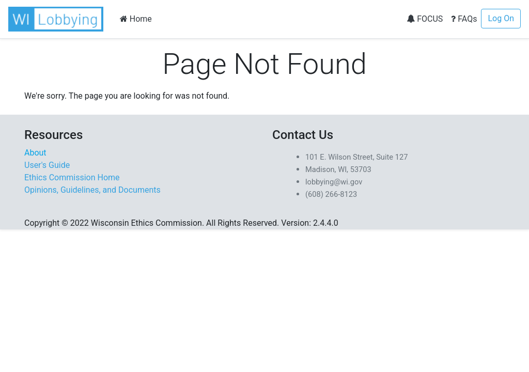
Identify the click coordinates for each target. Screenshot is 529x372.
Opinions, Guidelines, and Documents (92, 190)
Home (136, 19)
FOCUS (425, 19)
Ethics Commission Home (72, 177)
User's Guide (47, 165)
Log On (501, 18)
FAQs (464, 19)
